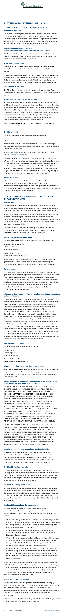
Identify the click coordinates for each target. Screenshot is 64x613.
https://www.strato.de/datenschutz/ (15, 155)
